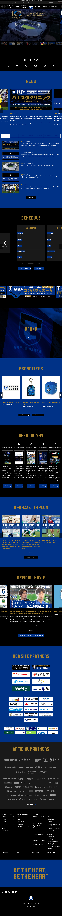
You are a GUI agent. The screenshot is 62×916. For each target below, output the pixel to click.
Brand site (30, 338)
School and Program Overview (54, 847)
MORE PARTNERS (31, 804)
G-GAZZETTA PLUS (30, 557)
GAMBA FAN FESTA (38, 844)
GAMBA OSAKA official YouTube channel (30, 635)
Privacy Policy (36, 852)
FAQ (18, 852)
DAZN (4, 821)
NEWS (17, 6)
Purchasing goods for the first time (54, 825)
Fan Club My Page (37, 823)
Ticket (4, 819)
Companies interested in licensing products (54, 829)
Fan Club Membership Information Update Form (39, 835)
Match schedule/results (9, 817)
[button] (60, 26)
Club (19, 819)
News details (6, 830)
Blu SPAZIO (51, 821)
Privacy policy (29, 903)
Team (19, 817)
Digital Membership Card (39, 826)
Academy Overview (53, 844)
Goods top (51, 817)
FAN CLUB (37, 6)
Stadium (5, 824)
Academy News (52, 839)
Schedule (38, 268)
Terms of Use (51, 852)
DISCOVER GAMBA (24, 6)
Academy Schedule (53, 841)
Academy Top (51, 836)
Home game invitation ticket (39, 831)
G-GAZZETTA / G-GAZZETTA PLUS (39, 841)
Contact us (5, 852)
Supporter (20, 824)
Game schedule (24, 268)
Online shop (24, 415)
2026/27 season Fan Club (39, 817)
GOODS (45, 6)
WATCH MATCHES (10, 6)
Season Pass (36, 821)
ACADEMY (51, 6)
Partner (20, 826)
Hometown (21, 821)
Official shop (37, 415)
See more (30, 197)
